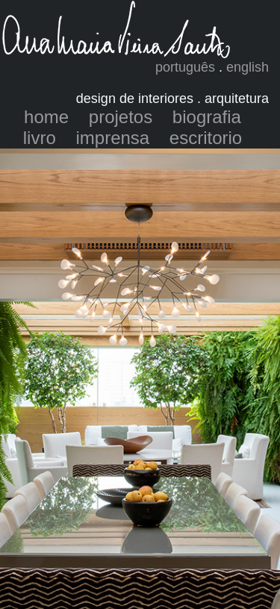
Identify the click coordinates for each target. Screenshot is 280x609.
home (46, 117)
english (247, 67)
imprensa (112, 138)
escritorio (205, 138)
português (185, 67)
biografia (206, 117)
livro (39, 138)
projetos (120, 117)
